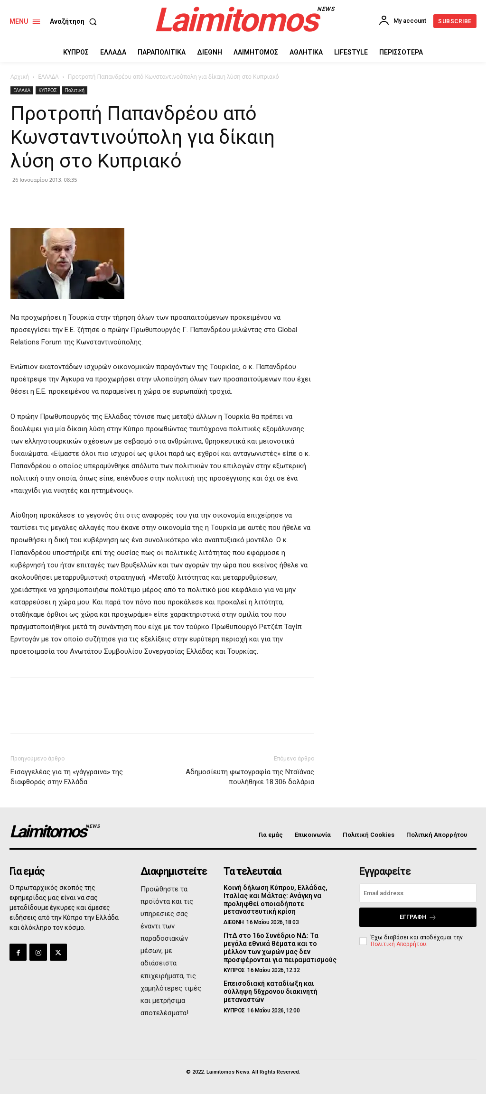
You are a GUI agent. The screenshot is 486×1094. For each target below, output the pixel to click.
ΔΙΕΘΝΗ (234, 922)
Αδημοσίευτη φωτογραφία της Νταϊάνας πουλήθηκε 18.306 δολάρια (250, 777)
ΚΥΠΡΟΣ (47, 90)
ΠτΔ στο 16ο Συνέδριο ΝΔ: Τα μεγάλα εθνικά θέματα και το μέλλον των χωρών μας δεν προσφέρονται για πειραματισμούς (280, 947)
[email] (418, 893)
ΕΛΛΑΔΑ (48, 77)
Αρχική (19, 77)
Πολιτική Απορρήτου (398, 944)
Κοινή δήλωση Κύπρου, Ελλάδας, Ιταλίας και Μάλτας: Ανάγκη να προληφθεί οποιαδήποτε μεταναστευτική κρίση (275, 899)
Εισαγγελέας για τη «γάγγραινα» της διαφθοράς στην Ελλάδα (66, 777)
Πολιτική (75, 90)
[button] (75, 21)
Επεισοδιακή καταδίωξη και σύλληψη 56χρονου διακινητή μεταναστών (271, 991)
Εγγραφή (418, 917)
